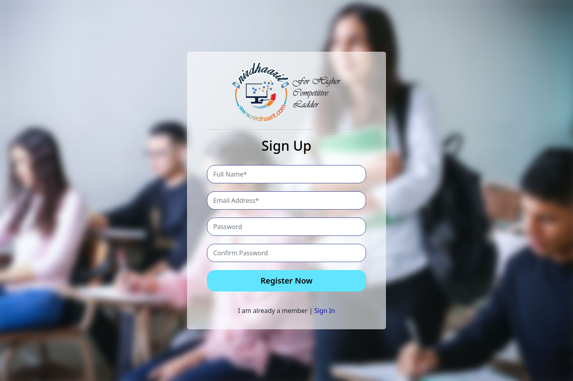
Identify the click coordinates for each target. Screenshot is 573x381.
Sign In (324, 310)
